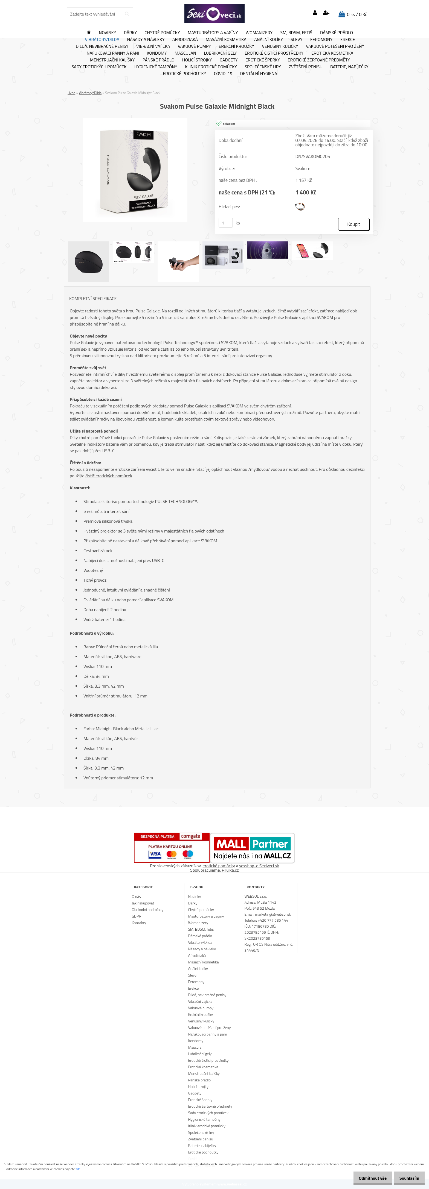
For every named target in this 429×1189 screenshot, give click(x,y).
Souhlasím (408, 1178)
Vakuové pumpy (194, 46)
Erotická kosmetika (332, 53)
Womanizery (259, 33)
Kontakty (139, 923)
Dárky (130, 33)
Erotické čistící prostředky (274, 53)
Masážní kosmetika (226, 40)
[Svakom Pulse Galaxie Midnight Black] (135, 120)
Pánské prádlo (158, 60)
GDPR (136, 916)
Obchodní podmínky (147, 910)
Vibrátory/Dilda (102, 40)
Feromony (321, 40)
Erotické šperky (262, 60)
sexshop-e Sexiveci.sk (259, 866)
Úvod (71, 93)
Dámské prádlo (336, 33)
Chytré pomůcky (162, 33)
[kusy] (226, 223)
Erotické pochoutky (184, 74)
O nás (136, 897)
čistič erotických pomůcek (108, 476)
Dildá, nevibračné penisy (102, 46)
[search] (127, 14)
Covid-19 (223, 74)
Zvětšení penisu (306, 67)
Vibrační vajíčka (153, 46)
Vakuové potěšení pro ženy (335, 46)
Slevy (296, 40)
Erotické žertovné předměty (319, 60)
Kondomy (157, 53)
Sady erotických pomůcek (99, 67)
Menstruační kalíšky (112, 60)
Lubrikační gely (220, 53)
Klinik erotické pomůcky (211, 67)
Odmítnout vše (368, 1178)
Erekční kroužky (236, 46)
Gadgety (228, 60)
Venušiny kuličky (280, 46)
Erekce (347, 40)
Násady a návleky (145, 40)
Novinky (107, 33)
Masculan (185, 53)
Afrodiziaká (185, 40)
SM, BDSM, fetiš (296, 33)
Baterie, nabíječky (349, 67)
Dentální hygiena (258, 74)
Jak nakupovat (143, 903)
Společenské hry (263, 67)
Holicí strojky (197, 60)
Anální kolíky (268, 40)
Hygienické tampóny (155, 67)
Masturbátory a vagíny (213, 33)
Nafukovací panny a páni (113, 53)
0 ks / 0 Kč (357, 14)
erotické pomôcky (219, 866)
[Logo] (214, 13)
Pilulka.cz (230, 870)
